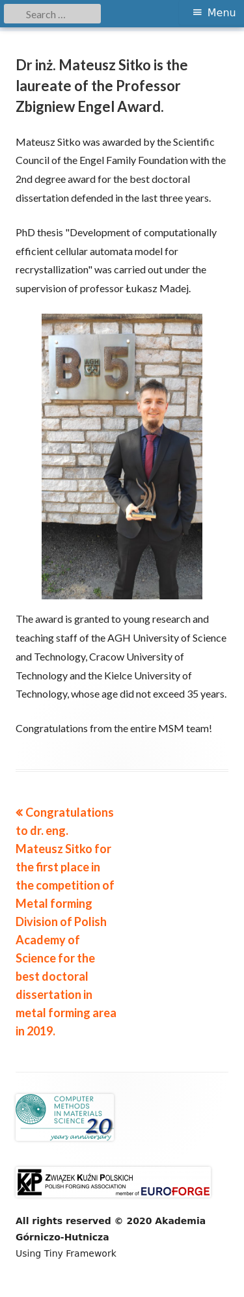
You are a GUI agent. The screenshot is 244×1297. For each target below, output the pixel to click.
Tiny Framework (80, 1253)
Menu (222, 13)
